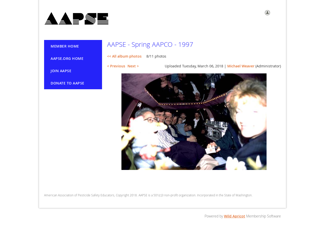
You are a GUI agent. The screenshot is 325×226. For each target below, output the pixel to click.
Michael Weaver (240, 66)
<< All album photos (124, 56)
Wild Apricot (234, 216)
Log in (276, 12)
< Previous (116, 66)
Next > (133, 66)
